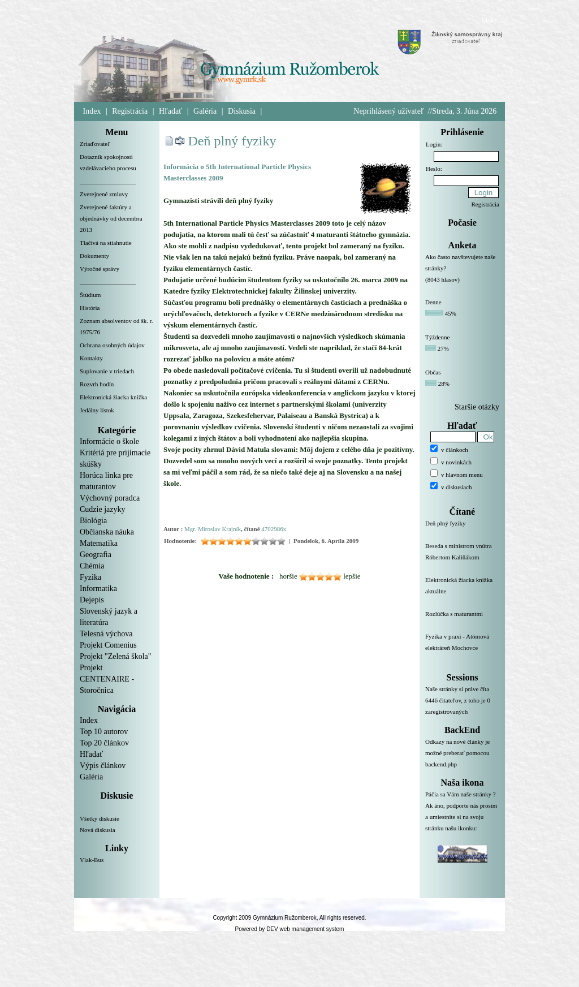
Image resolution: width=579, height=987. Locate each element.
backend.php (441, 764)
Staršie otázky (477, 407)
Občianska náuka (107, 532)
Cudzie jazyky (102, 509)
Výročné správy (99, 268)
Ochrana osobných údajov (112, 345)
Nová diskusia (97, 829)
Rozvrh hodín (97, 384)
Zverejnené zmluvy (104, 194)
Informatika (98, 588)
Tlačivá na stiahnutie (106, 242)
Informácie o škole (109, 441)
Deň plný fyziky (232, 140)
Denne (433, 302)
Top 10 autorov (104, 731)
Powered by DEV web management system (289, 929)
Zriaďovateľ (95, 143)
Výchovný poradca (110, 498)
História (90, 307)
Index (92, 111)
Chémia (92, 566)
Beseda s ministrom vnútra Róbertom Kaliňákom (462, 558)
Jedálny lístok (97, 410)
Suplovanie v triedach (107, 371)
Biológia (93, 520)
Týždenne (437, 337)
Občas (433, 372)
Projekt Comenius (108, 645)
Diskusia (242, 111)
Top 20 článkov (104, 743)
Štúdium (90, 294)
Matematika (99, 543)
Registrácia (130, 111)
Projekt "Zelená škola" (116, 656)
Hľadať (170, 111)
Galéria (205, 111)
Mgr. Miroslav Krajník (212, 528)
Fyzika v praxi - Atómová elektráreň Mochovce (462, 649)
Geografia (95, 554)
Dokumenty (94, 255)
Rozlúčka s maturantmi (462, 620)
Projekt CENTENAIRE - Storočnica (107, 679)
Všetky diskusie (99, 818)
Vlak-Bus (91, 859)
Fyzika (90, 577)
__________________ (108, 181)
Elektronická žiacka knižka (113, 397)
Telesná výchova (106, 634)
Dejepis (92, 600)
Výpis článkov (103, 765)
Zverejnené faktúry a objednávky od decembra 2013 (111, 218)
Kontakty (91, 358)
